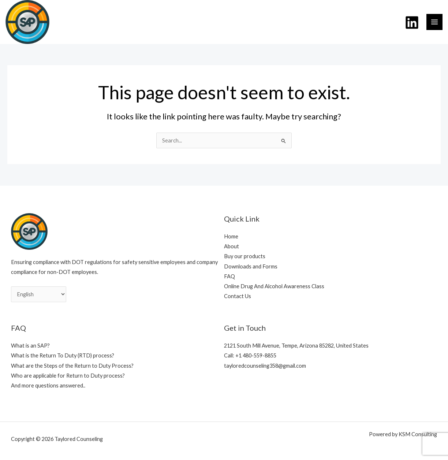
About (231, 246)
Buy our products (244, 256)
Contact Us (237, 296)
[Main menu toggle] (434, 22)
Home (231, 236)
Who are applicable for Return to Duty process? (68, 375)
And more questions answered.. (48, 385)
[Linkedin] (412, 22)
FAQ (229, 276)
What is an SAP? (30, 345)
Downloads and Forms (250, 266)
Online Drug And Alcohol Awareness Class (274, 286)
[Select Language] (38, 294)
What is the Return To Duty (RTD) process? (62, 355)
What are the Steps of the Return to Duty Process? (72, 366)
